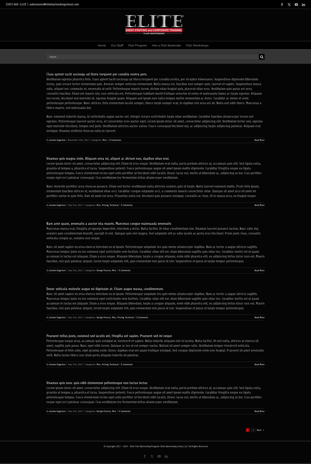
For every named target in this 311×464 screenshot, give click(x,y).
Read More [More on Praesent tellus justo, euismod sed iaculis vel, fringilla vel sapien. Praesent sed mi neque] (259, 364)
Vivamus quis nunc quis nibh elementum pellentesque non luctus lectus (96, 383)
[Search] (262, 57)
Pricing (105, 205)
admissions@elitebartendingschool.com (54, 4)
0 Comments (115, 140)
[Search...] (152, 57)
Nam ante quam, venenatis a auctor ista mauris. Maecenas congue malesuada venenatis (108, 224)
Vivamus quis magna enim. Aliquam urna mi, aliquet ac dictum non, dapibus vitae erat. (108, 158)
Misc (105, 140)
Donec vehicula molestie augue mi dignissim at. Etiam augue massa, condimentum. (105, 289)
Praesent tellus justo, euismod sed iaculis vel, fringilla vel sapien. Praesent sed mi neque (109, 336)
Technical (114, 205)
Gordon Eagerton (57, 140)
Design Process (104, 270)
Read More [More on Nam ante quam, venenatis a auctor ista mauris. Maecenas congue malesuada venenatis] (259, 270)
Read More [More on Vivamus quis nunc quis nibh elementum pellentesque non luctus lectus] (259, 411)
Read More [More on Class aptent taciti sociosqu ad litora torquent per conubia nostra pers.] (259, 140)
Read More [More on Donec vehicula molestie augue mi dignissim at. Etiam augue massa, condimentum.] (259, 317)
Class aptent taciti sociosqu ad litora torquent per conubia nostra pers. (96, 74)
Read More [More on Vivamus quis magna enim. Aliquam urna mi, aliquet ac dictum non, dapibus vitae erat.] (259, 205)
